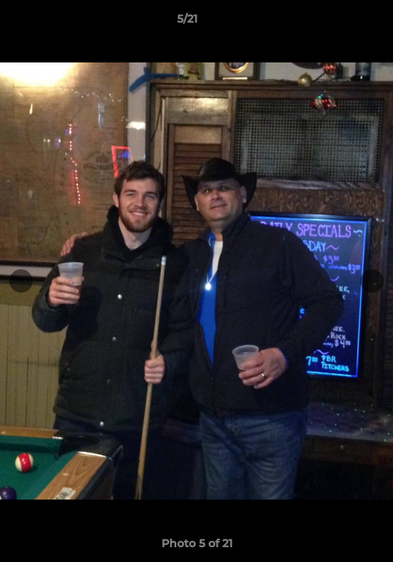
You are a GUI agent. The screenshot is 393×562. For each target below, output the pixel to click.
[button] (337, 23)
